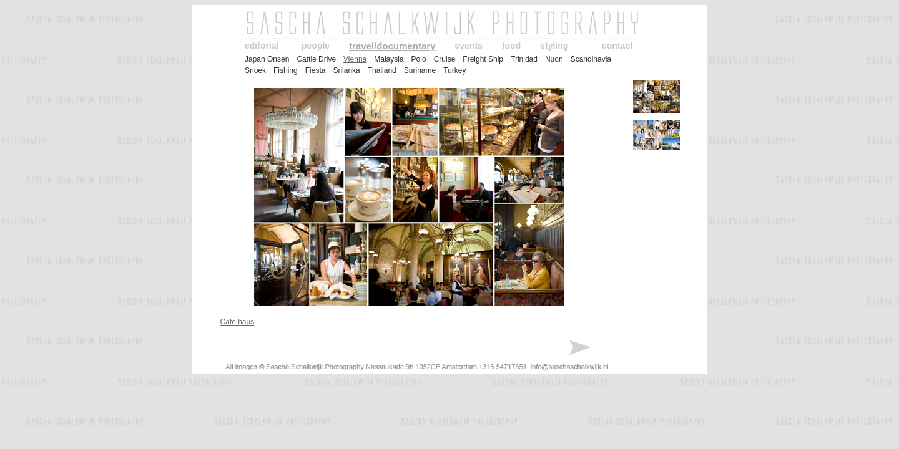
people (316, 46)
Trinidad (524, 59)
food (511, 46)
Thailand (382, 70)
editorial (261, 46)
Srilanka (346, 70)
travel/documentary (392, 46)
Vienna (354, 59)
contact (617, 46)
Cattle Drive (316, 59)
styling (554, 46)
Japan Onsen (267, 59)
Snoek (255, 70)
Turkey (454, 70)
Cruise (445, 59)
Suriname (420, 70)
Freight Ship (483, 59)
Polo (418, 59)
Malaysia (388, 59)
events (469, 46)
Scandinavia (591, 59)
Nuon (554, 59)
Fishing (285, 70)
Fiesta (315, 70)
